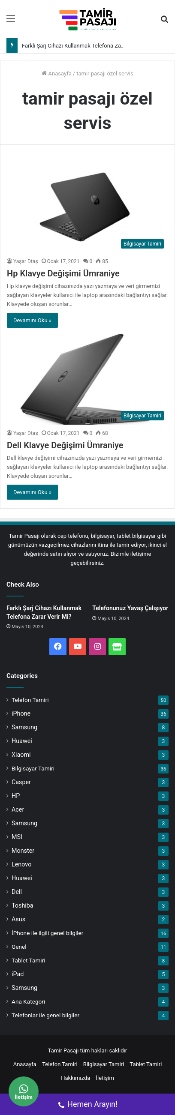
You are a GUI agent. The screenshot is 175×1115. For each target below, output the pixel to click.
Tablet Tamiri (28, 960)
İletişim (105, 1078)
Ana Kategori (28, 1001)
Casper (21, 782)
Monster (23, 850)
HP (16, 795)
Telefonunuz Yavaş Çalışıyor (130, 608)
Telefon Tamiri (30, 699)
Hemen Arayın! (87, 1105)
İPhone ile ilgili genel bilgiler (47, 932)
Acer (18, 809)
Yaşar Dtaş (25, 261)
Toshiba (22, 905)
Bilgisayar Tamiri (33, 768)
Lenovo (21, 864)
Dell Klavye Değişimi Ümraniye (65, 445)
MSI (17, 836)
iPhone (21, 713)
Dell (17, 891)
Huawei (22, 740)
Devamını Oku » (32, 320)
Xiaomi (21, 754)
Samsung (24, 727)
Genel (19, 946)
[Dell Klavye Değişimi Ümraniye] (87, 379)
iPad (18, 974)
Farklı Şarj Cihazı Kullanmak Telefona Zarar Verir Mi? (86, 45)
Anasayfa (56, 73)
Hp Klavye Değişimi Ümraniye (63, 273)
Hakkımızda (75, 1078)
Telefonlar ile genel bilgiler (45, 1015)
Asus (18, 919)
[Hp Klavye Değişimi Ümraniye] (87, 207)
